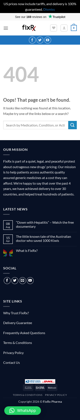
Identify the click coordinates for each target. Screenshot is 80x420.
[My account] (64, 28)
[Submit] (72, 125)
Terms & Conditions (17, 343)
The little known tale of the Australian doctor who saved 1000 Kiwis (43, 238)
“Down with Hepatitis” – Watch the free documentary (45, 224)
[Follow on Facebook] (32, 40)
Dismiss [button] (49, 9)
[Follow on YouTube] (47, 40)
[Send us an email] (22, 280)
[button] (5, 28)
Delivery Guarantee (17, 323)
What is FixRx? (27, 250)
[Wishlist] (53, 28)
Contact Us (11, 362)
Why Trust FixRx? (16, 313)
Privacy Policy (13, 353)
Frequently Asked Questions (24, 333)
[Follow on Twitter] (40, 40)
